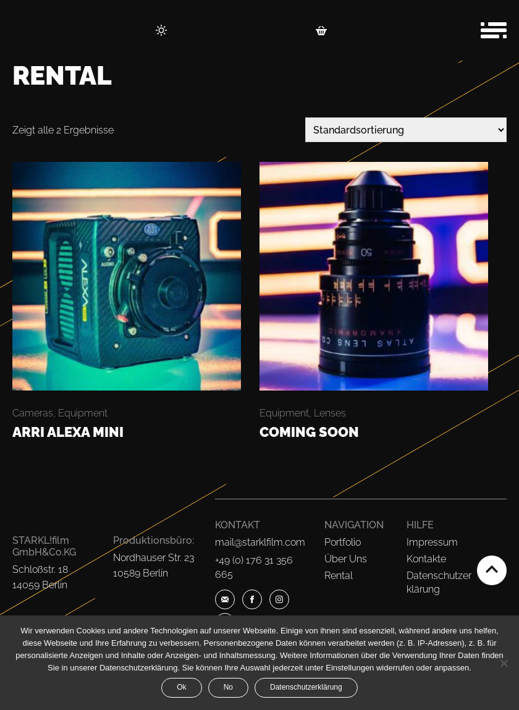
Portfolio (342, 542)
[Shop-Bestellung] (406, 129)
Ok (181, 687)
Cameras (32, 413)
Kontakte (426, 559)
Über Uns (345, 559)
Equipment (83, 413)
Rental (338, 575)
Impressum (432, 542)
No (228, 687)
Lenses (330, 413)
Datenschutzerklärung (306, 687)
